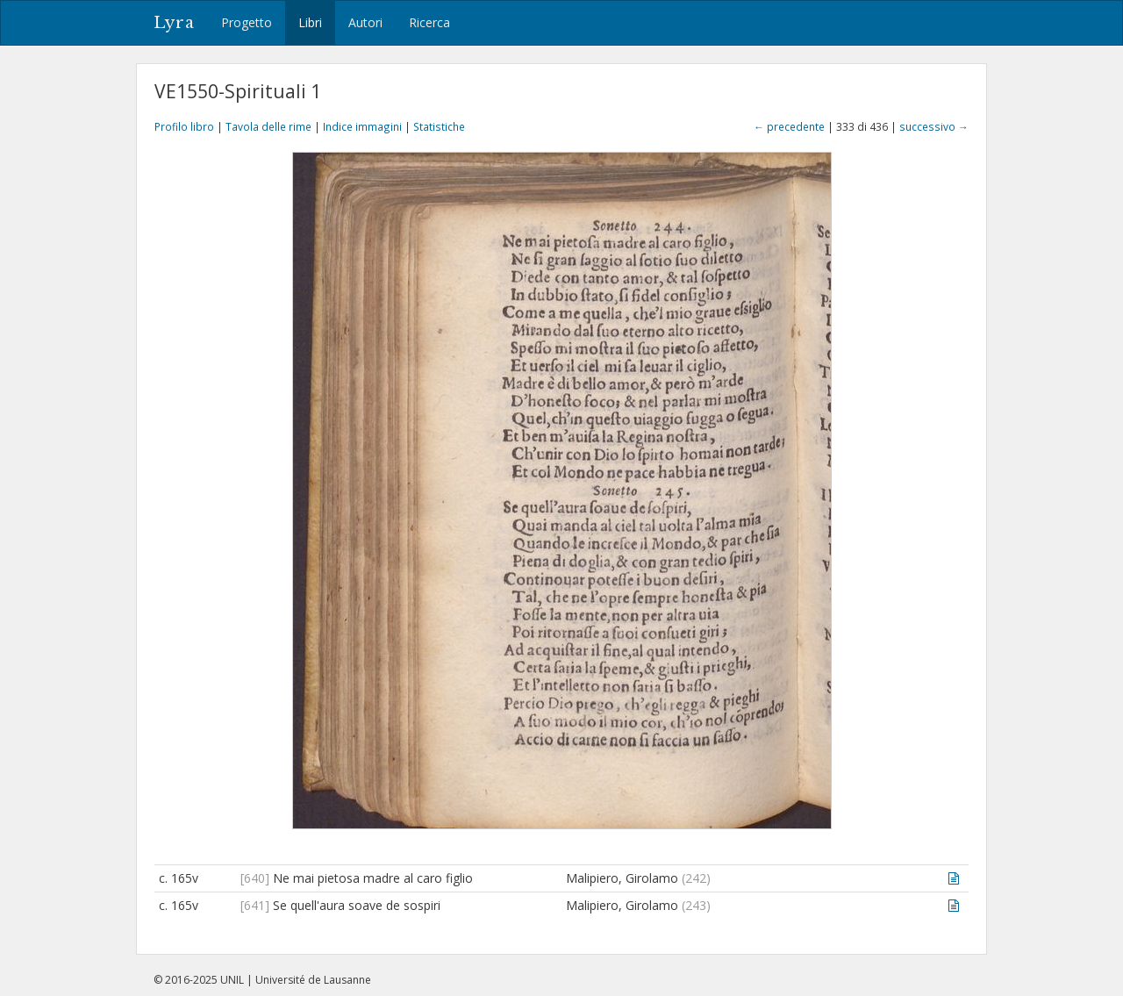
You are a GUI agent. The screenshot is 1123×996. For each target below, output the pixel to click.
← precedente (789, 126)
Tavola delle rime (268, 126)
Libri (310, 22)
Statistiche (439, 126)
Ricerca (429, 22)
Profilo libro (184, 126)
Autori (365, 22)
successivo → (934, 126)
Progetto (246, 22)
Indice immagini (362, 126)
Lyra (174, 22)
